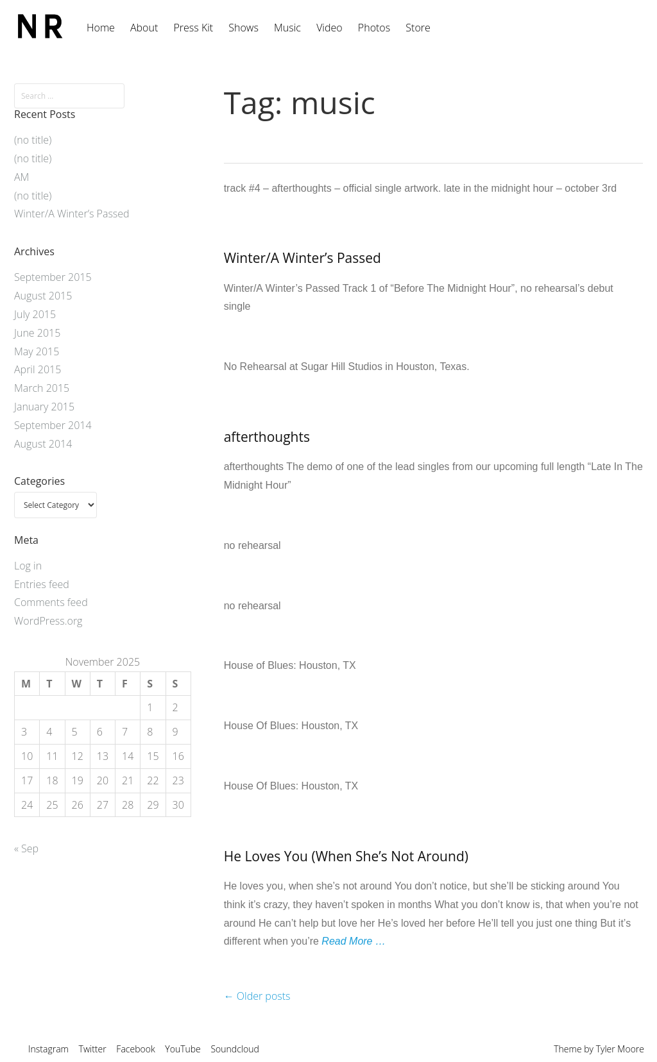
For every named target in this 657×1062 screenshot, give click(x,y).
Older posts (257, 996)
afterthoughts (267, 437)
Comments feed (51, 602)
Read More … (353, 941)
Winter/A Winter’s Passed (302, 258)
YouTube (183, 1049)
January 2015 (44, 407)
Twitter (93, 1049)
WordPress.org (48, 621)
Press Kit (193, 28)
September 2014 (53, 425)
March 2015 (41, 388)
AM (21, 177)
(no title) (32, 140)
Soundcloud (234, 1049)
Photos (374, 28)
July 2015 (35, 314)
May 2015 (36, 351)
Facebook (135, 1049)
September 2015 (53, 277)
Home (101, 28)
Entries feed (41, 584)
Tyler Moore (620, 1049)
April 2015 (37, 369)
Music (287, 28)
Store (417, 28)
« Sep (26, 848)
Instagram (48, 1049)
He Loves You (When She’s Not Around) (346, 856)
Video (329, 28)
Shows (243, 28)
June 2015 (37, 333)
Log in (28, 566)
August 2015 (43, 296)
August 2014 (43, 444)
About (144, 28)
